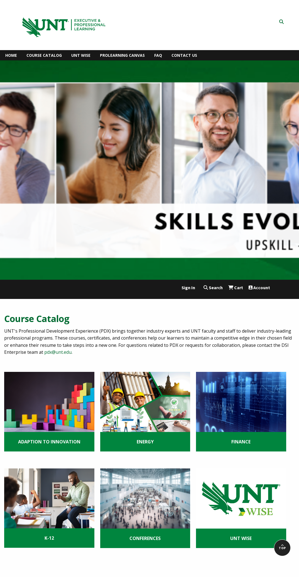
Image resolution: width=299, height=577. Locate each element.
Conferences (145, 538)
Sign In (188, 287)
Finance (241, 442)
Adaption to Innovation (49, 442)
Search (213, 287)
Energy (145, 442)
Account (259, 287)
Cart (235, 287)
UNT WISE (241, 538)
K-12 (49, 538)
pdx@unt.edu (58, 352)
